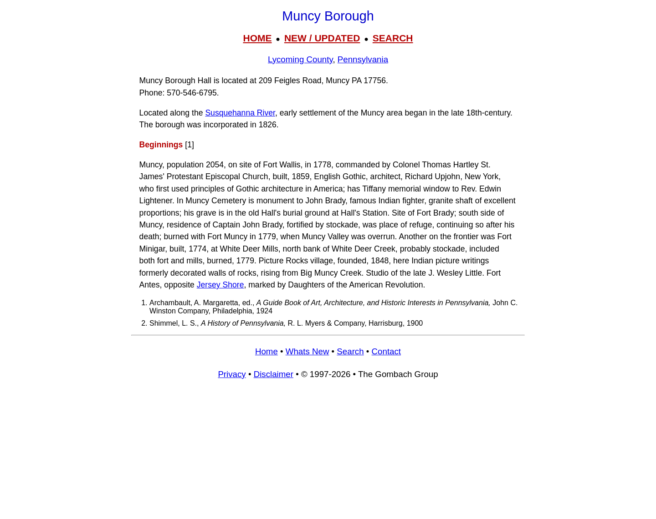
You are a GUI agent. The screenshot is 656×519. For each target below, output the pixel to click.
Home (266, 351)
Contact (386, 351)
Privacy (232, 374)
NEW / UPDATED (322, 38)
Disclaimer (273, 374)
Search (350, 351)
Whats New (307, 351)
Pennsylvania (363, 59)
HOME (257, 38)
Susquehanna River (240, 112)
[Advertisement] (328, 453)
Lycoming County (300, 59)
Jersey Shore (220, 284)
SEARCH (393, 38)
